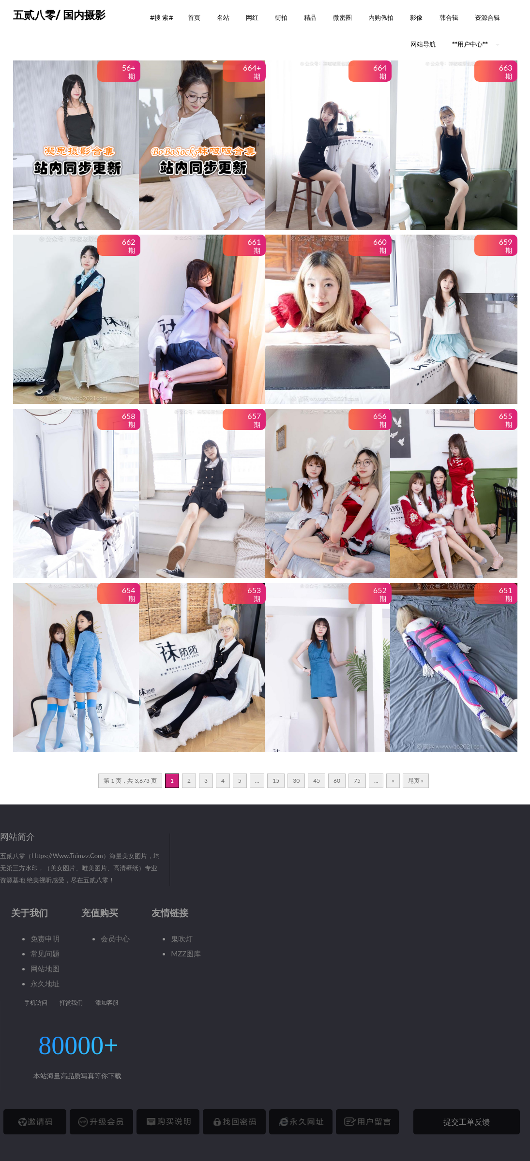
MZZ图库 (186, 953)
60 (336, 780)
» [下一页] (393, 780)
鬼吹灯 (182, 938)
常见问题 (45, 953)
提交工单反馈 (466, 1121)
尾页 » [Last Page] (416, 780)
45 (316, 780)
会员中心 (115, 938)
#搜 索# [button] (161, 17)
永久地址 (45, 983)
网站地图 (45, 968)
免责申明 (45, 938)
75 (357, 780)
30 (296, 780)
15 (276, 780)
